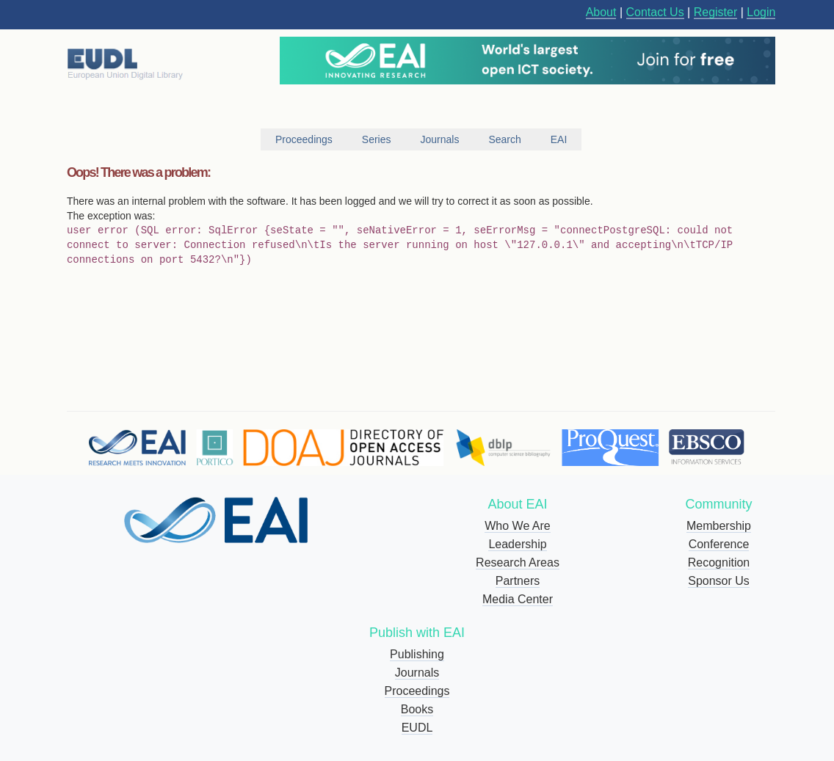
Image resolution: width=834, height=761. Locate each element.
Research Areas (517, 562)
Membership (718, 526)
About (601, 12)
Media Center (517, 599)
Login (761, 12)
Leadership (517, 544)
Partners (518, 581)
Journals (417, 672)
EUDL (417, 727)
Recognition (719, 562)
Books (417, 709)
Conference (719, 544)
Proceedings (417, 691)
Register (716, 12)
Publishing (417, 654)
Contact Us (655, 12)
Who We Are (518, 526)
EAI (559, 139)
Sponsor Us (719, 581)
